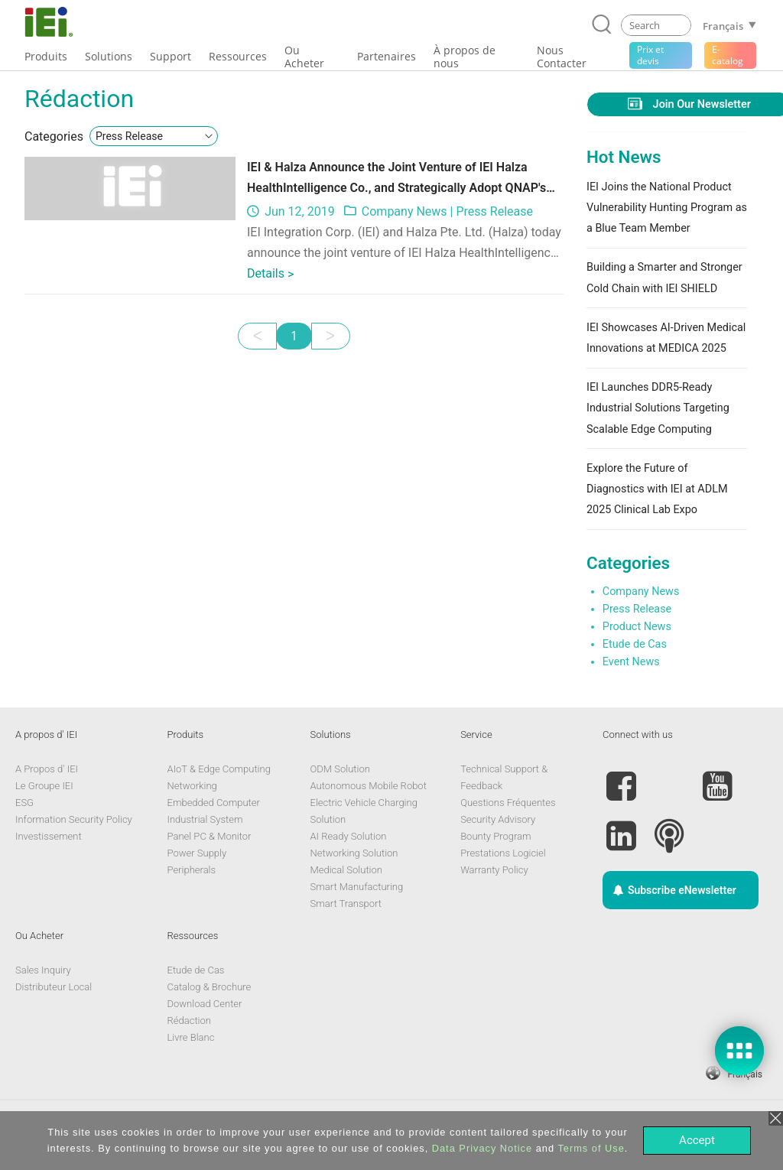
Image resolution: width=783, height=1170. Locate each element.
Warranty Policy (494, 870)
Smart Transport (346, 903)
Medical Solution (346, 870)
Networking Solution (354, 853)
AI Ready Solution (348, 836)
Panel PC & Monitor (209, 836)
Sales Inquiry (43, 970)
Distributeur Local (53, 987)
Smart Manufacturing (357, 886)
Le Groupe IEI (44, 785)
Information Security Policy (73, 819)
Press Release (494, 211)
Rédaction (189, 1020)
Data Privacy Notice (482, 1148)
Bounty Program (495, 836)
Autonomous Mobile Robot (368, 785)
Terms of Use (590, 1148)
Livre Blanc (191, 1037)
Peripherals (191, 870)
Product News (637, 626)
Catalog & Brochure (209, 987)
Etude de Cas (635, 644)
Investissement (48, 836)
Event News (631, 661)
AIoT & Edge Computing (219, 769)
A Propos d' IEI (46, 769)
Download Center (204, 1003)
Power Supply (197, 853)
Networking (192, 785)
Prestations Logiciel (503, 853)
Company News (404, 211)
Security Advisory (497, 819)
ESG (24, 802)
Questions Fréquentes (507, 802)
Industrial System (205, 819)
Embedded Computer (213, 802)
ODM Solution (340, 769)
